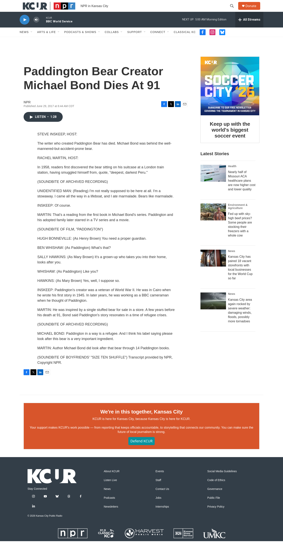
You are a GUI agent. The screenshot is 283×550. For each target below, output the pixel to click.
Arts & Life (46, 40)
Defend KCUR (141, 449)
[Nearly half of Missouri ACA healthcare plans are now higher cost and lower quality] (213, 182)
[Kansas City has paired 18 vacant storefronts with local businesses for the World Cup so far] (213, 266)
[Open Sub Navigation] (31, 40)
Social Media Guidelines (222, 480)
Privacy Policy (215, 515)
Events (159, 480)
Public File (213, 506)
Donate (253, 10)
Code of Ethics (216, 489)
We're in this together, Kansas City (141, 421)
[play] (24, 28)
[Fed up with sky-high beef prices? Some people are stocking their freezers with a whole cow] (213, 220)
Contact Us (162, 497)
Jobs (158, 506)
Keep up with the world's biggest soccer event (230, 139)
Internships (162, 515)
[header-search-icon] (233, 10)
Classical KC (185, 40)
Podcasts (109, 506)
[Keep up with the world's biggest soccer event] (230, 95)
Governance (214, 497)
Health (232, 175)
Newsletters (111, 515)
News (24, 40)
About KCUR (111, 480)
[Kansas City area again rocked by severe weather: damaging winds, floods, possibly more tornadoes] (213, 309)
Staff (158, 489)
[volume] (36, 28)
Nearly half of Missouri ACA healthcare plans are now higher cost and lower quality (241, 189)
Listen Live (110, 489)
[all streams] (249, 28)
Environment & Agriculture (238, 215)
